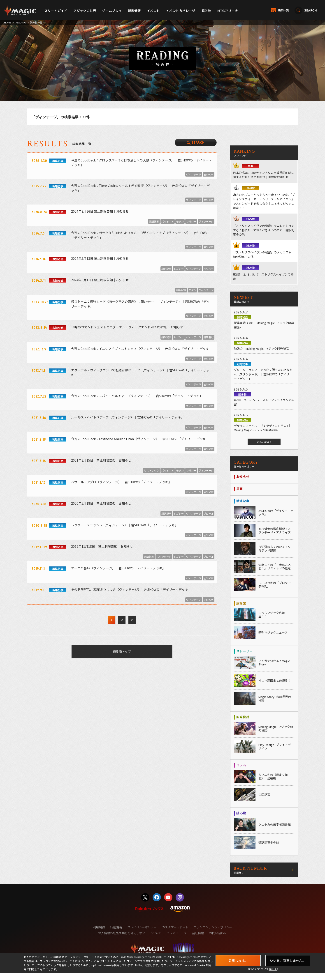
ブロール (209, 513)
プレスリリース (176, 933)
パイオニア (167, 221)
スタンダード (163, 556)
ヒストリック (151, 470)
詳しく (273, 969)
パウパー (209, 268)
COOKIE (156, 933)
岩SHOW (209, 174)
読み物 (206, 11)
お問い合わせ (218, 933)
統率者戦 (209, 337)
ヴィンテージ (193, 174)
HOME (7, 22)
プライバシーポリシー (142, 927)
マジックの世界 (84, 11)
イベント (153, 11)
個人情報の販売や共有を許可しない (121, 933)
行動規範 (116, 927)
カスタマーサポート (175, 927)
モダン (180, 221)
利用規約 (99, 927)
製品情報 (134, 11)
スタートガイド (55, 11)
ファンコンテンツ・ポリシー (213, 927)
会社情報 (198, 933)
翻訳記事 (154, 221)
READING (21, 22)
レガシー (191, 221)
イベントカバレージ (180, 11)
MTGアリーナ (227, 11)
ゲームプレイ (112, 11)
